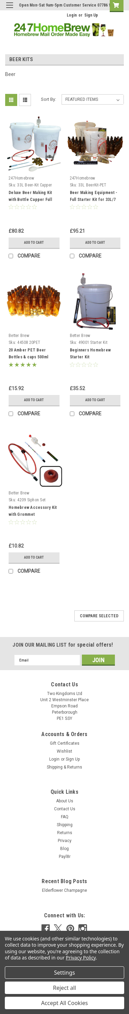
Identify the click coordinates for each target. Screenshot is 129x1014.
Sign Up (91, 15)
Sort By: (48, 99)
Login (72, 15)
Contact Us (64, 809)
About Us (64, 801)
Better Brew (19, 335)
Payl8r (65, 856)
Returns (64, 832)
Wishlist (64, 751)
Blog (64, 848)
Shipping (65, 824)
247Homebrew (21, 178)
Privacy (65, 840)
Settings (64, 972)
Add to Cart (34, 242)
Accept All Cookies (64, 1003)
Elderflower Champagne (64, 890)
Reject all (64, 988)
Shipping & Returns (64, 767)
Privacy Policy (81, 957)
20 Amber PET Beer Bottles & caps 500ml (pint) (28, 357)
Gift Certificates (64, 743)
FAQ (64, 816)
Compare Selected (99, 616)
